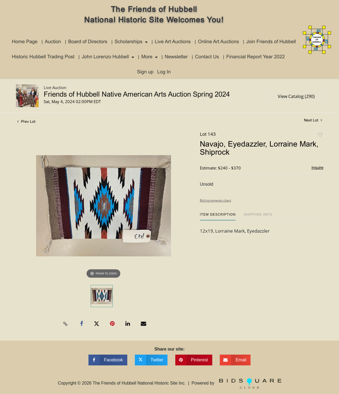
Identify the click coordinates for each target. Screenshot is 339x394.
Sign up (145, 72)
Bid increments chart (215, 200)
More (146, 57)
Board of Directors (87, 42)
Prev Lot (26, 122)
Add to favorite (320, 135)
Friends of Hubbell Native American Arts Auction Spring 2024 (137, 94)
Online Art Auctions (218, 42)
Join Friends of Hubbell (271, 42)
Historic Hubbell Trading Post (43, 57)
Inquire (317, 168)
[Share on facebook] (107, 360)
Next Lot (313, 120)
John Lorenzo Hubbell (105, 57)
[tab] (218, 216)
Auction (53, 42)
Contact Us (207, 57)
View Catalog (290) (296, 96)
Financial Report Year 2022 (255, 57)
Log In (164, 72)
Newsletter (176, 57)
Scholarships (128, 42)
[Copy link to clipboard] (65, 324)
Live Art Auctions (173, 42)
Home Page (24, 42)
